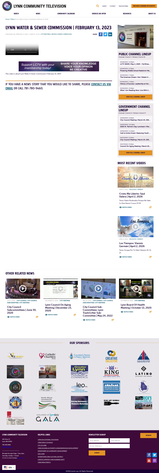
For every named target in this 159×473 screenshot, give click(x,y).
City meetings (46, 34)
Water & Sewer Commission (61, 34)
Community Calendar (66, 13)
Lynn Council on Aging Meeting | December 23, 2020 (58, 307)
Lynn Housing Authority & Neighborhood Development (58, 448)
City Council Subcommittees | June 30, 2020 (21, 309)
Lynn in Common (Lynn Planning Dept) (51, 459)
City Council (22, 300)
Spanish (140, 189)
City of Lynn (42, 445)
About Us (152, 13)
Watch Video (127, 207)
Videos (13, 19)
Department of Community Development (52, 451)
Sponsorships (123, 6)
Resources (127, 13)
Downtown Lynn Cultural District (50, 456)
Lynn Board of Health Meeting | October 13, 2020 (136, 306)
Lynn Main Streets (44, 462)
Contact (112, 6)
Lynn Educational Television (48, 439)
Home (7, 19)
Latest (104, 6)
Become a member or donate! (144, 6)
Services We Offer (99, 13)
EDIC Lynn (41, 454)
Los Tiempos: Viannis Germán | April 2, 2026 (132, 245)
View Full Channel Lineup (135, 97)
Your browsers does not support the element (22, 46)
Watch (16, 13)
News (38, 13)
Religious (133, 189)
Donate (148, 435)
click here (20, 458)
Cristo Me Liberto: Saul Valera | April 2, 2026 (132, 195)
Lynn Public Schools (45, 442)
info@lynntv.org (7, 447)
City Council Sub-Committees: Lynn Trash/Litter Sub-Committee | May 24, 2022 (98, 311)
